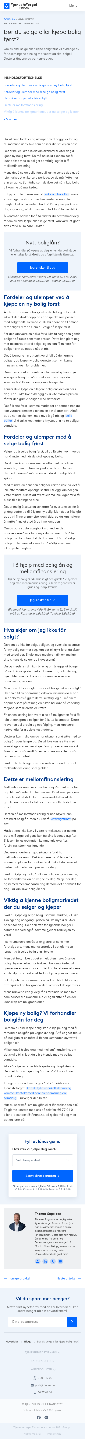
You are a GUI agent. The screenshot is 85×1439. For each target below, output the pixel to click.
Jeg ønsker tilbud (42, 267)
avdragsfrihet (61, 818)
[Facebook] (39, 1417)
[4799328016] (53, 1261)
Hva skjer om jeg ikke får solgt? (25, 98)
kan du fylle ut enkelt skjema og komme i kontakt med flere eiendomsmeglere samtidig (37, 1093)
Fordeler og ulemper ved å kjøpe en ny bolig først (38, 85)
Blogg (29, 1341)
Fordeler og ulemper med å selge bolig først (34, 91)
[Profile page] (38, 1261)
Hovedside (14, 1341)
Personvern (54, 1434)
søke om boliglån (57, 194)
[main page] (20, 6)
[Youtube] (46, 1417)
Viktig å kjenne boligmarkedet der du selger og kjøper (41, 111)
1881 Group (63, 1427)
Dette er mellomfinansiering (23, 105)
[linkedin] (45, 1261)
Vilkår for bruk (32, 1434)
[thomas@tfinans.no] (60, 1261)
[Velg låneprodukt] (42, 1160)
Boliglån (9, 19)
